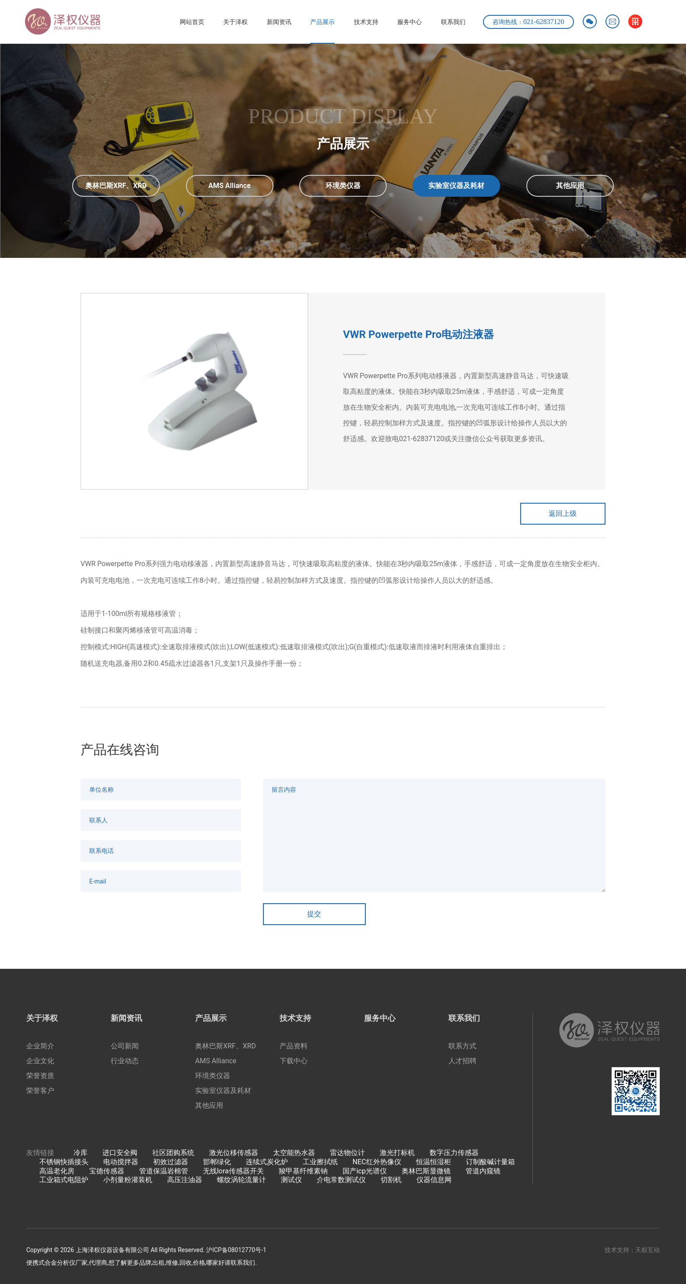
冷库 (81, 1153)
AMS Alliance (215, 1061)
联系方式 (462, 1046)
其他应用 (209, 1106)
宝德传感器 (106, 1171)
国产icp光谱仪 (365, 1171)
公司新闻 (125, 1046)
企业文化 (40, 1061)
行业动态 (125, 1061)
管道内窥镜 (483, 1171)
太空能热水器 (294, 1153)
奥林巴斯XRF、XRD (225, 1046)
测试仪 (291, 1180)
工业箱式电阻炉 (63, 1180)
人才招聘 (462, 1061)
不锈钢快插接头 (63, 1162)
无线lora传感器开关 (233, 1171)
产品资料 (294, 1046)
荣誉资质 (40, 1076)
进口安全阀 (119, 1153)
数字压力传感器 (454, 1153)
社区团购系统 (173, 1153)
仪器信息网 (434, 1180)
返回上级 (562, 513)
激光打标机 (397, 1153)
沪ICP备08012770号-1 (236, 1250)
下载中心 (294, 1061)
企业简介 (40, 1046)
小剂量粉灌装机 (127, 1180)
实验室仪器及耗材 (223, 1091)
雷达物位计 (347, 1153)
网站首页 (187, 21)
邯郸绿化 (217, 1162)
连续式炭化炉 (267, 1162)
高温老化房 (56, 1171)
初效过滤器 (170, 1162)
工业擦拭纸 (320, 1162)
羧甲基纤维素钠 (303, 1171)
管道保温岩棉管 (163, 1171)
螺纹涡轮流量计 (241, 1180)
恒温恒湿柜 (433, 1162)
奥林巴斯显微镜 (426, 1171)
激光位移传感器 (233, 1153)
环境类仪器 (212, 1076)
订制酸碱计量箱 (490, 1162)
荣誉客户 (40, 1091)
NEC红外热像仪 (377, 1162)
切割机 (391, 1180)
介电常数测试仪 (341, 1180)
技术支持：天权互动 (632, 1250)
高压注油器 (184, 1180)
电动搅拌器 (120, 1162)
